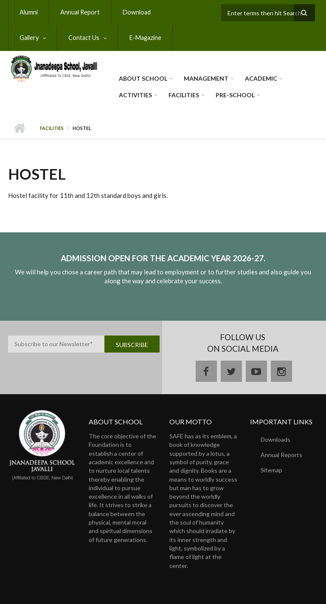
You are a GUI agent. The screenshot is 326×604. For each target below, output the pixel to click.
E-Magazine (94, 37)
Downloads (275, 439)
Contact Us (34, 37)
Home (19, 128)
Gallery (177, 12)
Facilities (184, 95)
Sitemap (271, 470)
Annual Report (78, 12)
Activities (135, 95)
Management (206, 78)
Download (132, 12)
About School (143, 78)
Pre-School (235, 95)
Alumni (28, 12)
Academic (261, 78)
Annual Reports (281, 454)
